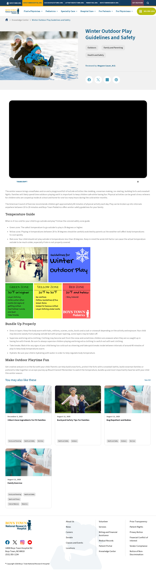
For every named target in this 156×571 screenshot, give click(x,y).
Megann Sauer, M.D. (107, 65)
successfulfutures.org (53, 3)
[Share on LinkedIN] (107, 79)
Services (102, 526)
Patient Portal (105, 546)
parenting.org (92, 3)
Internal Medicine (14, 504)
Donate (69, 537)
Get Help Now (137, 3)
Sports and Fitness (14, 499)
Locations (70, 548)
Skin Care (132, 441)
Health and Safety (96, 55)
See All (148, 380)
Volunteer (103, 521)
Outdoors (92, 47)
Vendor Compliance (138, 546)
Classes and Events (74, 542)
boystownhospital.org (32, 3)
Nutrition (40, 441)
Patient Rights (136, 526)
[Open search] (148, 3)
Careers (69, 532)
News (68, 526)
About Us (70, 521)
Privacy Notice (136, 532)
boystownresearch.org (109, 3)
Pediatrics (25, 504)
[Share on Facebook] (89, 79)
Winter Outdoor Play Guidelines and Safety (51, 20)
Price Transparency (138, 521)
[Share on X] (98, 79)
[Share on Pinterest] (116, 79)
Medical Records (106, 540)
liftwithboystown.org (74, 3)
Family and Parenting (113, 47)
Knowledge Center (20, 20)
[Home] (7, 20)
